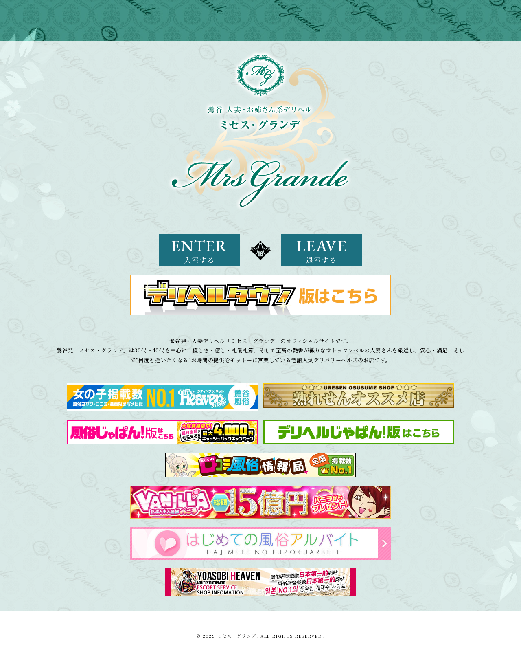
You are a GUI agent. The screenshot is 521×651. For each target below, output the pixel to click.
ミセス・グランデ (236, 636)
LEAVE (321, 250)
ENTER (199, 250)
